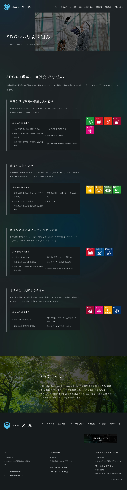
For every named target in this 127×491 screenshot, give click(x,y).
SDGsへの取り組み (76, 424)
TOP (41, 424)
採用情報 (91, 424)
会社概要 (61, 424)
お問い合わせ (115, 424)
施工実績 (102, 424)
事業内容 (50, 424)
